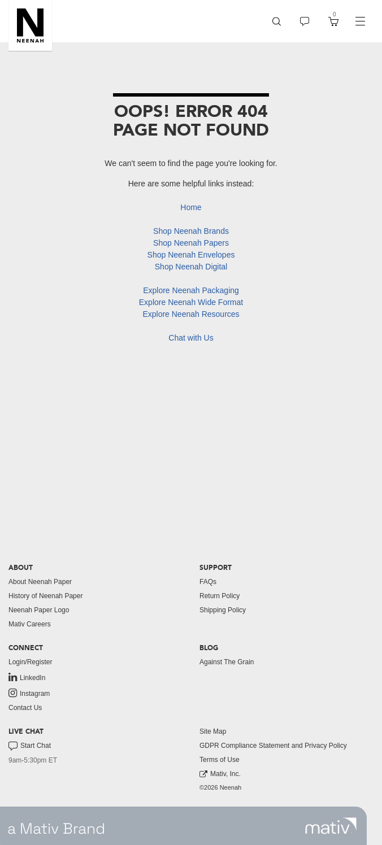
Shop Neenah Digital (191, 266)
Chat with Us (190, 337)
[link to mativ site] (331, 826)
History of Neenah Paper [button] (45, 596)
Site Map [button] (212, 731)
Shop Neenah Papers (191, 242)
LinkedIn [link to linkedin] (26, 677)
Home (190, 207)
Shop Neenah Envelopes (191, 254)
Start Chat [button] (29, 746)
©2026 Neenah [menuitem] (220, 787)
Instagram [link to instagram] (29, 693)
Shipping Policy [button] (222, 610)
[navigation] (360, 21)
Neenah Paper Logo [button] (38, 610)
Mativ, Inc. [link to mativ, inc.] (220, 774)
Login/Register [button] (30, 662)
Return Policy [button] (219, 596)
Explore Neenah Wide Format (191, 302)
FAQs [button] (207, 582)
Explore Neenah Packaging (191, 290)
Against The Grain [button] (226, 662)
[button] (30, 25)
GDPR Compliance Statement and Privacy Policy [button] (273, 746)
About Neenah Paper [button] (40, 582)
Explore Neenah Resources (190, 314)
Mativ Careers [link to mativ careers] (29, 624)
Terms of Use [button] (219, 760)
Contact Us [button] (25, 708)
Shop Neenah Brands (191, 231)
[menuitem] (276, 21)
